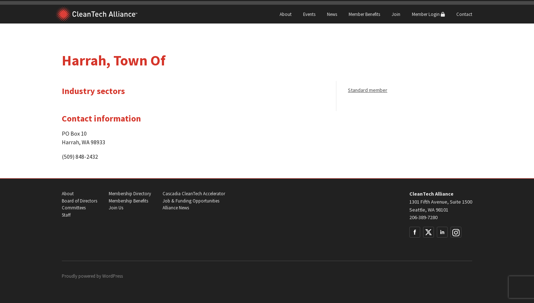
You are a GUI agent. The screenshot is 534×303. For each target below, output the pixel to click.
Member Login (428, 14)
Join (396, 14)
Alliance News (176, 208)
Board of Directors (79, 201)
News (332, 14)
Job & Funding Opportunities (191, 201)
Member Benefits (364, 14)
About (286, 14)
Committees (74, 208)
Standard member (367, 90)
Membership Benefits (128, 201)
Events (309, 14)
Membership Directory (130, 194)
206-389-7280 (423, 217)
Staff (66, 215)
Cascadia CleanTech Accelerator (194, 194)
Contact (464, 14)
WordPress (112, 276)
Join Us (116, 208)
